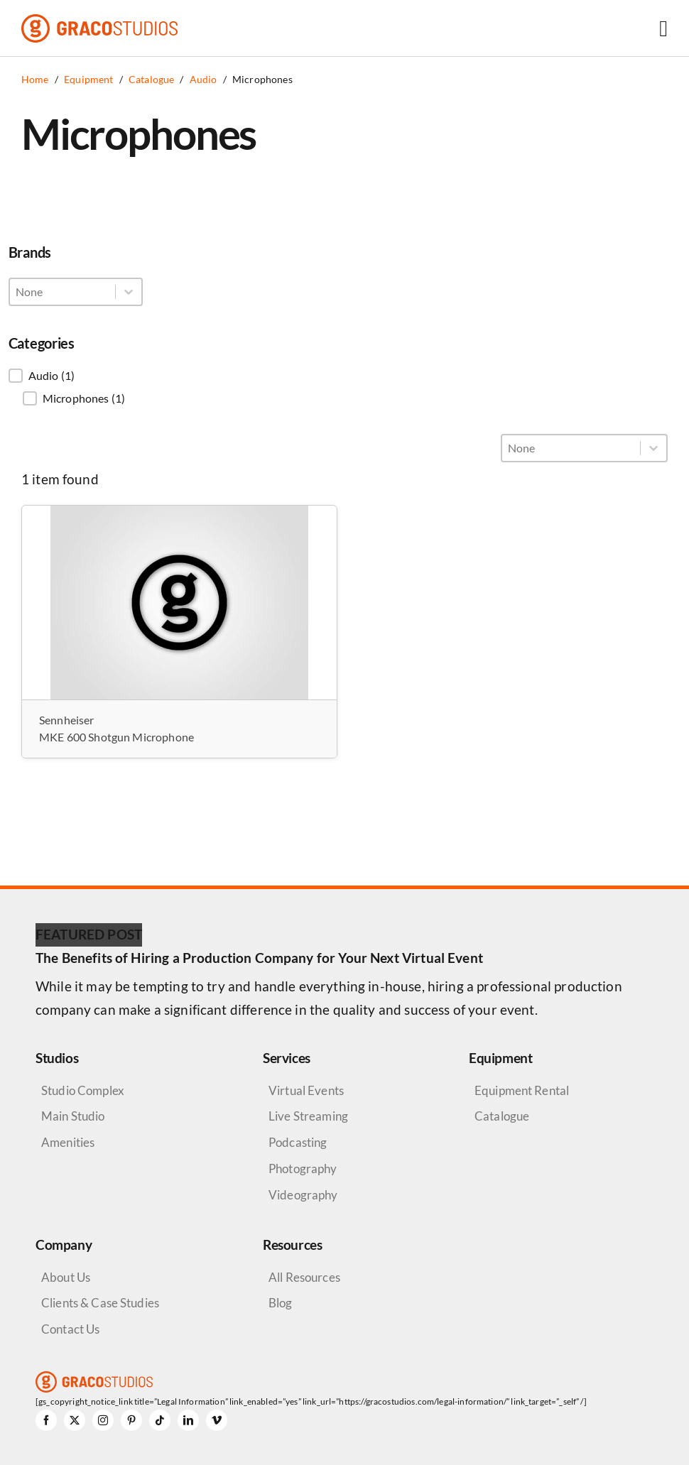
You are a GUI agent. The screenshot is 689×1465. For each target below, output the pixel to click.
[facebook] (46, 1420)
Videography (303, 1194)
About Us (65, 1277)
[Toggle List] (128, 292)
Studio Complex (82, 1090)
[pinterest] (131, 1420)
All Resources (304, 1277)
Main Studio (73, 1116)
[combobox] (62, 292)
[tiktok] (159, 1420)
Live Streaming (308, 1116)
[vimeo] (216, 1420)
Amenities (67, 1142)
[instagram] (103, 1420)
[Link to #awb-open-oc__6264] (663, 28)
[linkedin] (188, 1420)
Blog (280, 1302)
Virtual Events (306, 1090)
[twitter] (74, 1420)
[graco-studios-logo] (99, 21)
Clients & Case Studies (100, 1302)
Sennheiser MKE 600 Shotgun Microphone (116, 728)
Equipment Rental (521, 1090)
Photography (302, 1168)
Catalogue (501, 1116)
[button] (76, 376)
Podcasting (297, 1142)
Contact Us (70, 1329)
